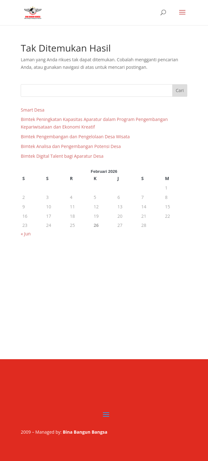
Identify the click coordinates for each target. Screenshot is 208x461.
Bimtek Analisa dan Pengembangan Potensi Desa (71, 146)
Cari (180, 90)
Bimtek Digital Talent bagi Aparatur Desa (62, 156)
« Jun (26, 234)
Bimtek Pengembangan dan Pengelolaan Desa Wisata (75, 137)
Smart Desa (32, 110)
